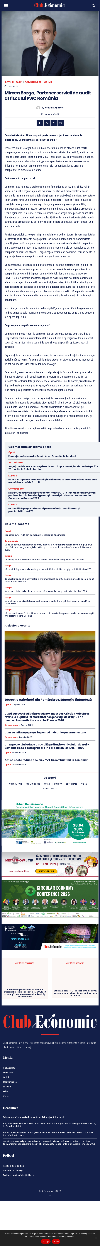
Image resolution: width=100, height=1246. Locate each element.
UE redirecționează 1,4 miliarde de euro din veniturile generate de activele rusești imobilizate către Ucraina (49, 614)
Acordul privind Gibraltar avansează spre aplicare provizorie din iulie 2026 (46, 591)
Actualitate (13, 82)
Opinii (48, 82)
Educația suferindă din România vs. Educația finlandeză (42, 456)
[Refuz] (96, 1237)
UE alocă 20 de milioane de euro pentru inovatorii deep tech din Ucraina (44, 559)
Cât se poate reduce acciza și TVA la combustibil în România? (46, 760)
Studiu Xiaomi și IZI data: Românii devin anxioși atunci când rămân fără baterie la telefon (75, 979)
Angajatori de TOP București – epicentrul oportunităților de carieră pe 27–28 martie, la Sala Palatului (53, 468)
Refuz (56, 1241)
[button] (81, 5)
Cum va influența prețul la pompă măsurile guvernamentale (45, 732)
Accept (46, 1241)
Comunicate (32, 82)
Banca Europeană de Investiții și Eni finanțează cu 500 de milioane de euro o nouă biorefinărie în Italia (52, 481)
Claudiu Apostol (54, 107)
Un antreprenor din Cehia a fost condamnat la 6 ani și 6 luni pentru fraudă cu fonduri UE (47, 602)
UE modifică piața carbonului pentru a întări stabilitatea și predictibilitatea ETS (44, 510)
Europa (12, 475)
